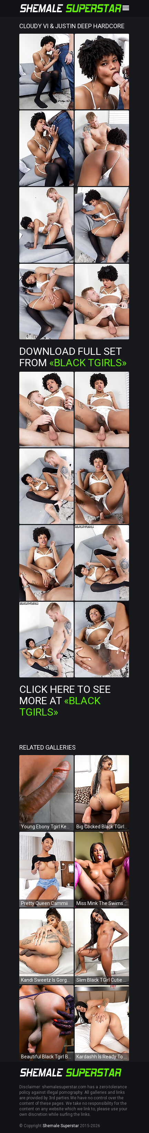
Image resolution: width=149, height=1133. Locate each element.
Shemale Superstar (61, 1125)
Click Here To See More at (65, 700)
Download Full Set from (73, 357)
